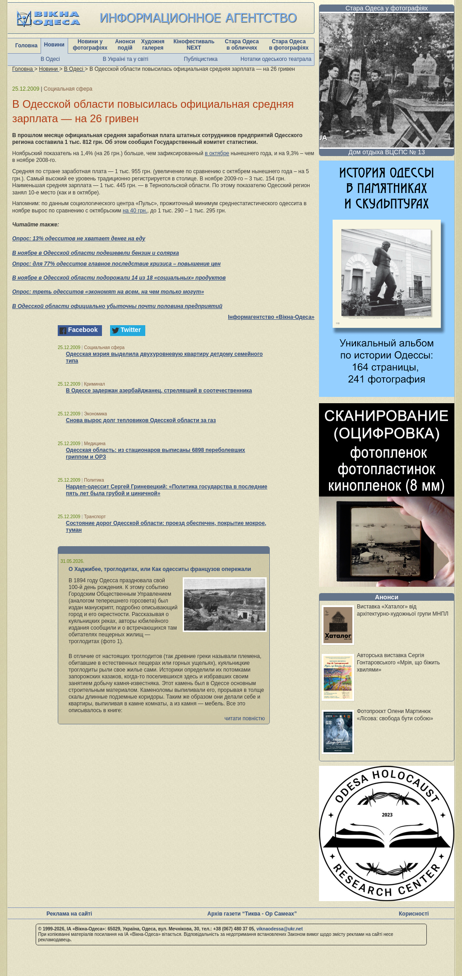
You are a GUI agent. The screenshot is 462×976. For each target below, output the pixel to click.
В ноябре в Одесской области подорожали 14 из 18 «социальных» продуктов (119, 278)
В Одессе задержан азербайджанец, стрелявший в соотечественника (159, 390)
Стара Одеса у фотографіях (387, 8)
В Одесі (50, 59)
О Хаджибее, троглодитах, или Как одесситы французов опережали (160, 569)
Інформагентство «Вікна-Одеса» (271, 317)
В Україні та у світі (125, 59)
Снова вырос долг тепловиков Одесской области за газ (141, 420)
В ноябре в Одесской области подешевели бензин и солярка (95, 253)
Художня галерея (153, 44)
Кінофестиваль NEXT (193, 44)
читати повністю (244, 718)
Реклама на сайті (69, 914)
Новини (54, 44)
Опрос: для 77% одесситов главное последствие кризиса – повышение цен (116, 264)
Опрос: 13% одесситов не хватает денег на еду (78, 238)
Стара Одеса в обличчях (242, 44)
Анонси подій (125, 44)
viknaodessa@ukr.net (279, 928)
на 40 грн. (135, 210)
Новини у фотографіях (90, 44)
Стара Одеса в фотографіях (289, 44)
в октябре (217, 153)
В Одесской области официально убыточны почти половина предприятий (117, 306)
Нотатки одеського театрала (275, 59)
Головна (26, 45)
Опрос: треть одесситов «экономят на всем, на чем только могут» (108, 292)
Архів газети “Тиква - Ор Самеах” (252, 914)
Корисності (414, 914)
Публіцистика (201, 59)
